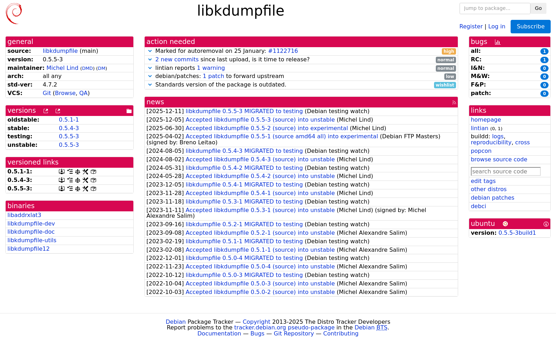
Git (47, 93)
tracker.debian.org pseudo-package (284, 327)
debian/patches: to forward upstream (301, 76)
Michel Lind (62, 68)
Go (538, 8)
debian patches (493, 197)
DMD (87, 68)
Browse (65, 93)
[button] (150, 51)
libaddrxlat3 (24, 215)
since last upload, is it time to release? (301, 60)
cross (522, 142)
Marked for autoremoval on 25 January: (301, 51)
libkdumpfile (60, 51)
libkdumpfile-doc (31, 231)
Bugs (257, 333)
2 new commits (177, 59)
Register (471, 26)
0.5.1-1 (69, 119)
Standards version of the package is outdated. (301, 85)
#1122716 (283, 51)
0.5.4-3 (69, 128)
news (155, 102)
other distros (489, 189)
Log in (496, 26)
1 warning (211, 68)
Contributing (341, 333)
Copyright (256, 321)
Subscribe (531, 26)
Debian (176, 321)
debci (478, 206)
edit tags (483, 181)
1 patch (213, 76)
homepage (486, 119)
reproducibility (491, 142)
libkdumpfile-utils (31, 240)
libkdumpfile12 (28, 248)
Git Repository (294, 333)
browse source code (499, 159)
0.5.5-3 (69, 136)
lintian (480, 128)
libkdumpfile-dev (31, 223)
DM (101, 68)
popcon (481, 151)
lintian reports (301, 68)
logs (498, 136)
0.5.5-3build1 (517, 232)
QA (83, 93)
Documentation (219, 333)
